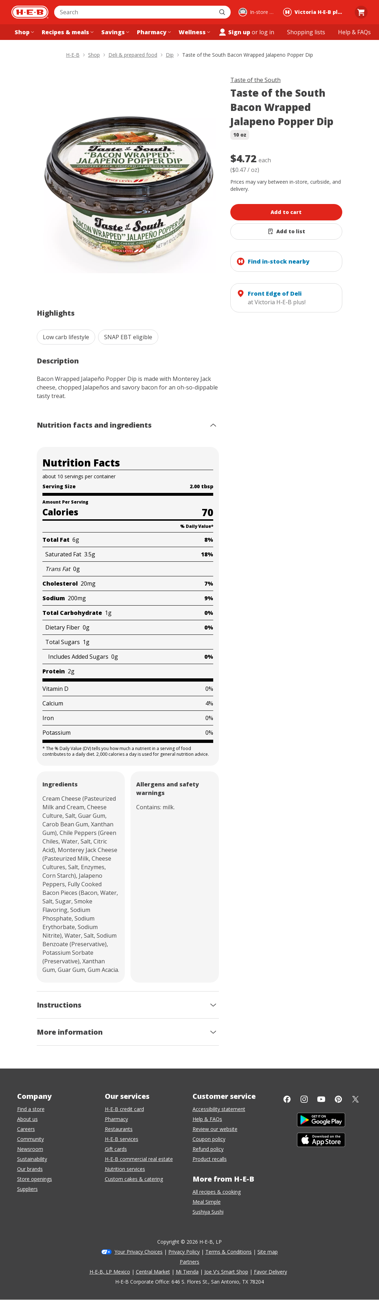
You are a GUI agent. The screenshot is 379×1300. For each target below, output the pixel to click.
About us (27, 1119)
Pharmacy (116, 1119)
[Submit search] (223, 12)
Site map (267, 1251)
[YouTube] (321, 1099)
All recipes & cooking (217, 1191)
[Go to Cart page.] (361, 12)
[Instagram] (304, 1099)
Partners (189, 1261)
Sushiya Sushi (208, 1211)
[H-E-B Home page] (29, 12)
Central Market (153, 1271)
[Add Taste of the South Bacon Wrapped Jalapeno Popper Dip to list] (286, 231)
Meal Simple (207, 1201)
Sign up (234, 32)
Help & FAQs (207, 1119)
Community (30, 1139)
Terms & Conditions (228, 1251)
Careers (26, 1129)
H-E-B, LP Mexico (109, 1271)
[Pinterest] (338, 1099)
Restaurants (119, 1129)
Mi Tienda (187, 1271)
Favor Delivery (270, 1271)
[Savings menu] (114, 32)
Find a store (31, 1109)
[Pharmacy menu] (153, 32)
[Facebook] (287, 1099)
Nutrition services (125, 1169)
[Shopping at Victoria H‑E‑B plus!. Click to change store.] (315, 12)
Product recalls (210, 1159)
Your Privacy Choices (138, 1251)
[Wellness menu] (193, 32)
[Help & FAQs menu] (354, 32)
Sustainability (32, 1159)
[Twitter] (355, 1099)
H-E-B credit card (124, 1109)
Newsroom (30, 1149)
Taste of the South (255, 80)
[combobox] (134, 12)
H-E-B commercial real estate (139, 1159)
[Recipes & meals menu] (67, 32)
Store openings (34, 1179)
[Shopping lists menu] (306, 32)
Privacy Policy (184, 1251)
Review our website (215, 1129)
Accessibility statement (219, 1109)
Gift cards (116, 1149)
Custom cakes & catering (134, 1179)
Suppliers (27, 1189)
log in (266, 32)
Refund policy (208, 1149)
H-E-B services (121, 1139)
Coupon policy (209, 1139)
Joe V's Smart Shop (226, 1271)
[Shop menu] (23, 32)
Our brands (30, 1169)
